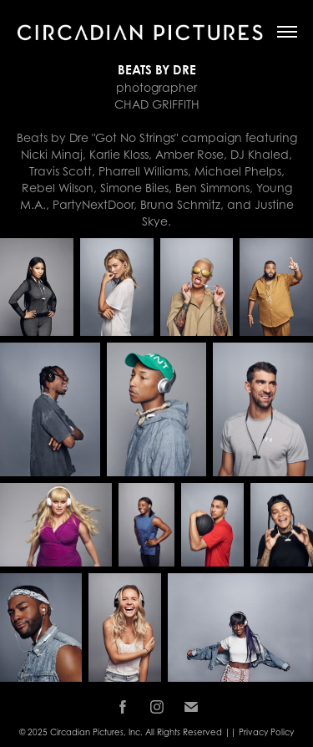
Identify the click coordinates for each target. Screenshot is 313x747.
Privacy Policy (266, 732)
